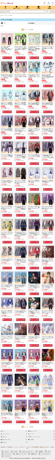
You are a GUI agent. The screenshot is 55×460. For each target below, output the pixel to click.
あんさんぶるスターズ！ (27, 451)
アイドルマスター (45, 454)
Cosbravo (3, 447)
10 (30, 29)
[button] (53, 3)
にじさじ (7, 451)
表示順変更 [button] (31, 23)
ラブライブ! (7, 456)
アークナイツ (8, 454)
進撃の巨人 (33, 454)
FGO (49, 451)
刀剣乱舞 (40, 451)
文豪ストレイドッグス (21, 454)
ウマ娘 (15, 451)
